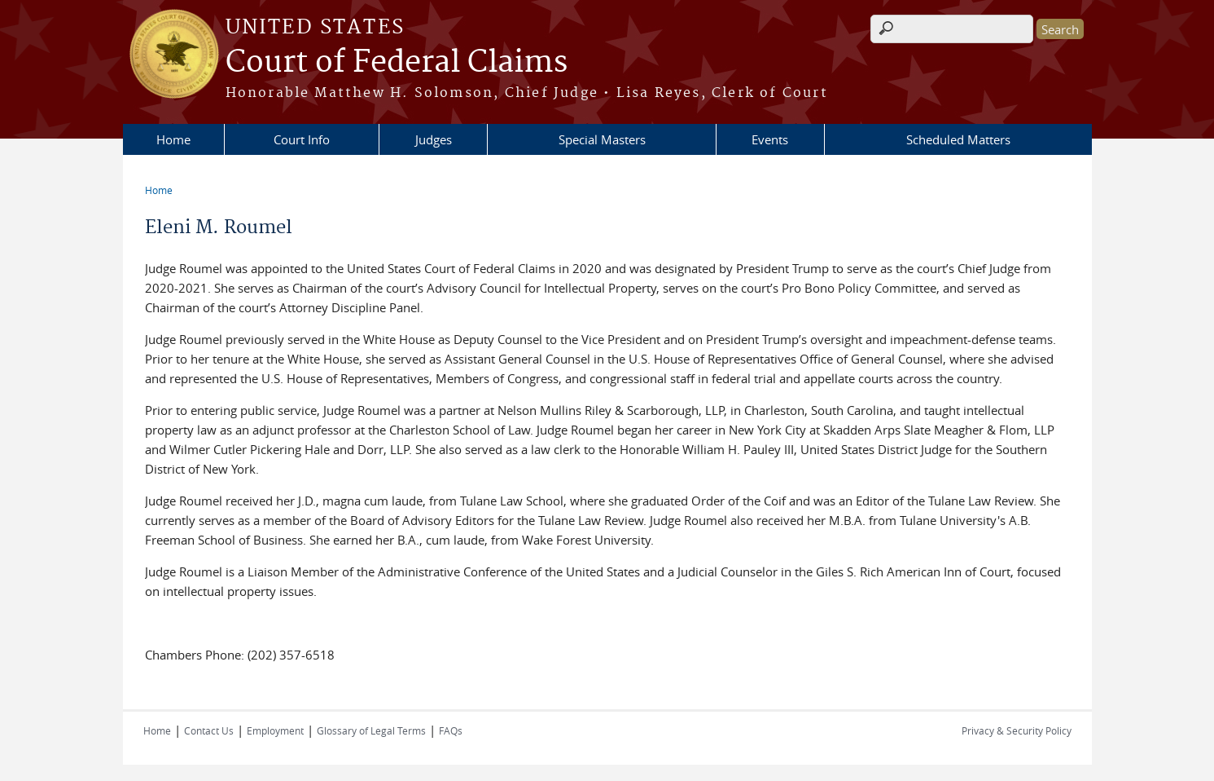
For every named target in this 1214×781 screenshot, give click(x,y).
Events (770, 139)
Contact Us (209, 730)
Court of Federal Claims (397, 63)
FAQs (450, 730)
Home (173, 139)
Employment (275, 730)
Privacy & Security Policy (1017, 730)
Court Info (302, 139)
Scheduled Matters (958, 139)
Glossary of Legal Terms (371, 730)
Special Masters (602, 139)
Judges (433, 139)
